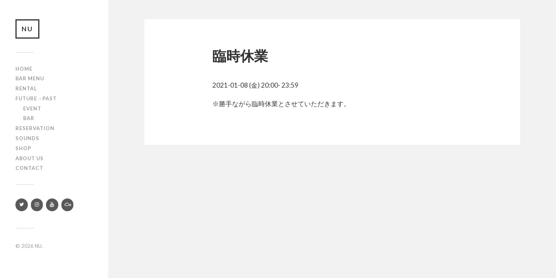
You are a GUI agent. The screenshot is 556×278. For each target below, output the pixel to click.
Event (32, 108)
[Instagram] (37, 204)
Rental (26, 88)
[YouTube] (52, 204)
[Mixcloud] (67, 204)
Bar (28, 118)
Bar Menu (29, 78)
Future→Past (36, 98)
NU (27, 29)
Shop (23, 148)
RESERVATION (34, 128)
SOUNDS (27, 138)
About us (29, 158)
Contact (29, 168)
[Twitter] (21, 204)
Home (23, 69)
